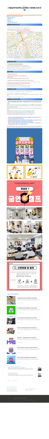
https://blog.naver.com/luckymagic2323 (13, 366)
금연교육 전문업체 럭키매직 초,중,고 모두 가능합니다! (17, 367)
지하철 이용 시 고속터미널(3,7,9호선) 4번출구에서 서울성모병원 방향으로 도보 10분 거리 (19, 104)
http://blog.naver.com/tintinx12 (12, 372)
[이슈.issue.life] (9, 387)
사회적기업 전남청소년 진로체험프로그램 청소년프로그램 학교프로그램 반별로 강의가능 (20, 375)
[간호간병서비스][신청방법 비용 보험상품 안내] (12, 391)
